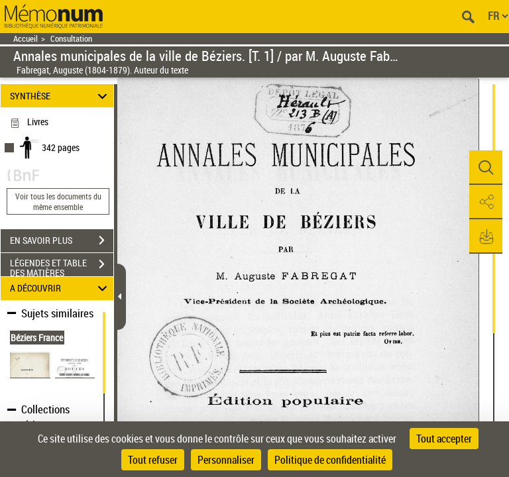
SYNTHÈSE (60, 95)
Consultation (71, 38)
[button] (485, 167)
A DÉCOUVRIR (60, 288)
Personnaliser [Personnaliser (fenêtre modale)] (226, 459)
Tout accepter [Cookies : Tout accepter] (444, 438)
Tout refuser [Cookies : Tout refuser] (153, 459)
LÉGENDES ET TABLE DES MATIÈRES (61, 265)
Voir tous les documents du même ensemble (58, 201)
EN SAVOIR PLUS (61, 240)
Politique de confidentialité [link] (330, 459)
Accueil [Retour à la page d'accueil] (25, 38)
